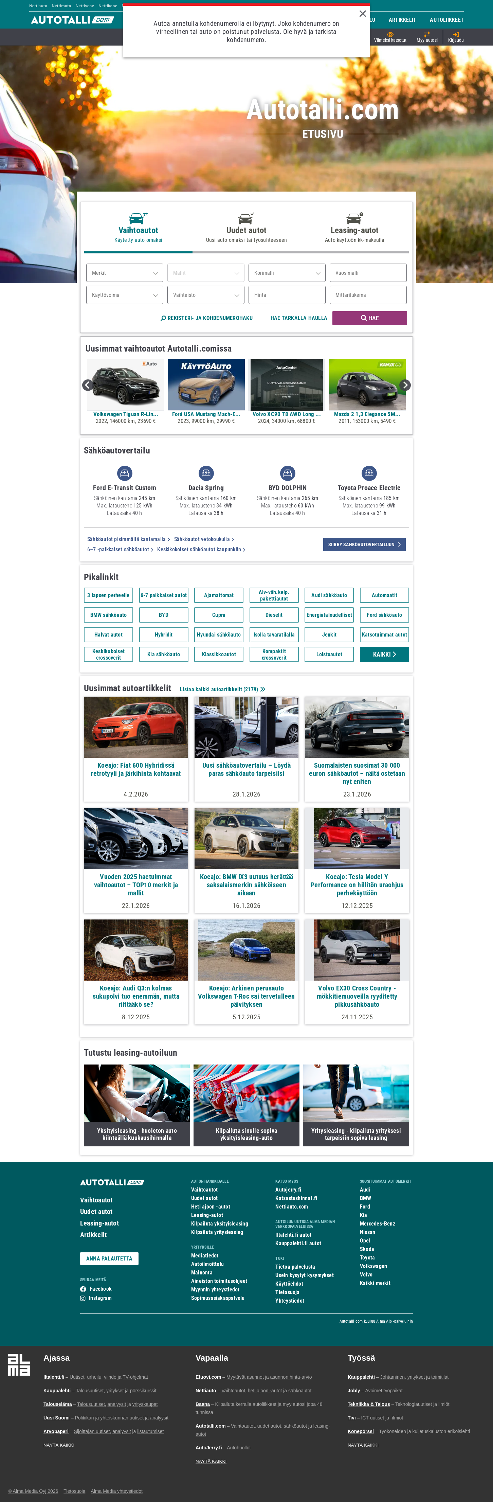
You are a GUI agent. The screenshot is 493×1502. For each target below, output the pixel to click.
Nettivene (85, 5)
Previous (88, 385)
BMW (365, 1198)
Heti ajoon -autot (210, 1206)
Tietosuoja (287, 1292)
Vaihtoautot (96, 1200)
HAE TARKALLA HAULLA (299, 318)
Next (405, 385)
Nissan (367, 1232)
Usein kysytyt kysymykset (304, 1275)
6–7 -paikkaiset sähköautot (120, 549)
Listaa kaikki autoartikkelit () (221, 689)
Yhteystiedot (289, 1301)
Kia (363, 1215)
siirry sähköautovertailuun (364, 544)
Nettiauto (38, 5)
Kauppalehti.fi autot (298, 1243)
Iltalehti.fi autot (293, 1235)
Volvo (366, 1274)
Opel (365, 1240)
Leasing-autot (99, 1223)
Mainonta (202, 1272)
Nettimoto (61, 5)
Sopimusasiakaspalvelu (218, 1298)
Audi (365, 1189)
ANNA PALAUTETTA (109, 1258)
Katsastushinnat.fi (296, 1198)
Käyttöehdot (289, 1284)
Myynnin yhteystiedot (215, 1289)
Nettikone (107, 5)
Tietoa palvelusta (295, 1267)
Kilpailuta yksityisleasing (219, 1223)
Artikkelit (93, 1235)
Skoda (367, 1249)
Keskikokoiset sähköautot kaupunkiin (201, 549)
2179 (250, 689)
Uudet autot (96, 1212)
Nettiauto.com (291, 1206)
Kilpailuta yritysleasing (217, 1232)
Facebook (101, 1289)
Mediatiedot (204, 1255)
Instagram (100, 1298)
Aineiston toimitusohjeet (219, 1281)
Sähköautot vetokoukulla (204, 539)
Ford (365, 1206)
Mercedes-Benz (377, 1223)
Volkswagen (373, 1266)
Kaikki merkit (375, 1283)
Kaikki (384, 654)
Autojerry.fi (288, 1189)
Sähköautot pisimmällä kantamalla (128, 539)
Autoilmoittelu (207, 1264)
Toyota (367, 1257)
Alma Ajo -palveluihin (394, 1321)
